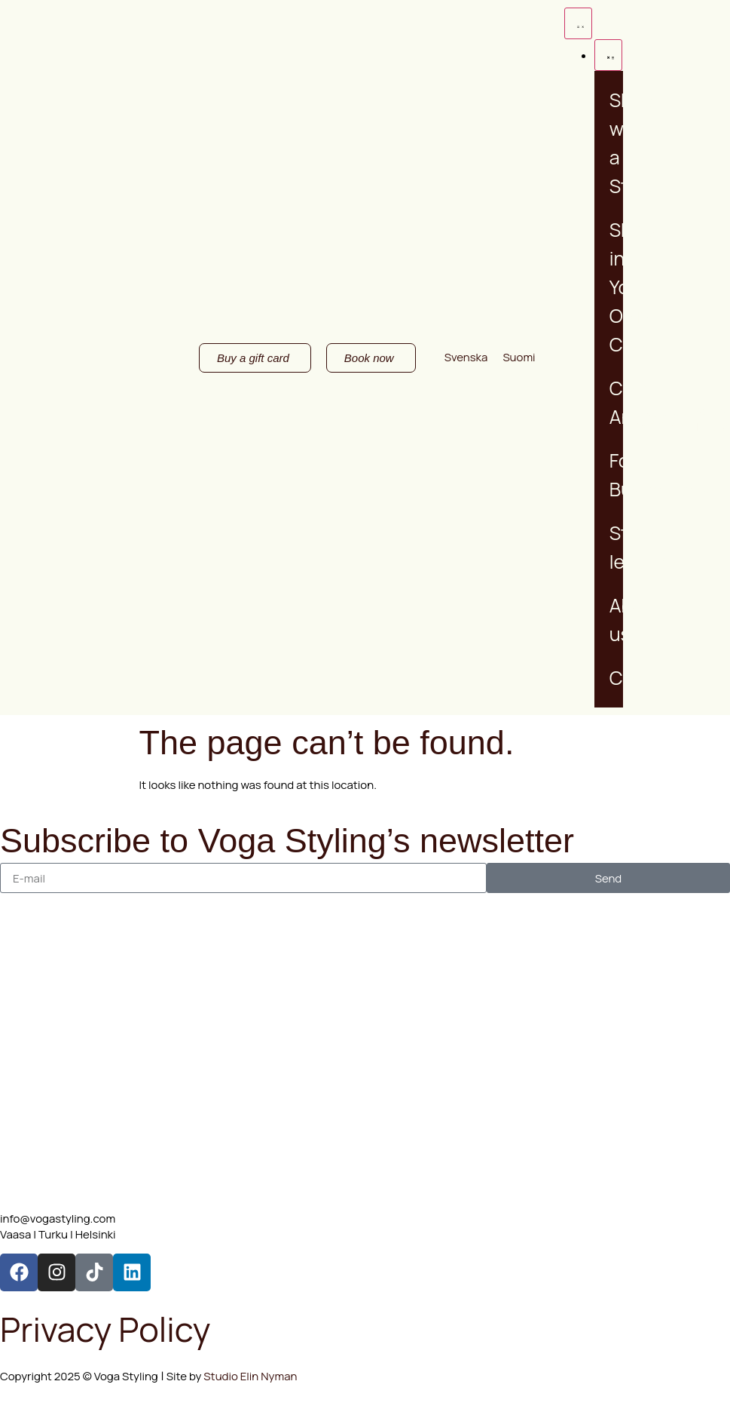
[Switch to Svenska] (466, 357)
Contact (645, 677)
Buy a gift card (657, 434)
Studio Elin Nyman (249, 1376)
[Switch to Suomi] (518, 357)
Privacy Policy (105, 1329)
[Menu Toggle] (578, 23)
